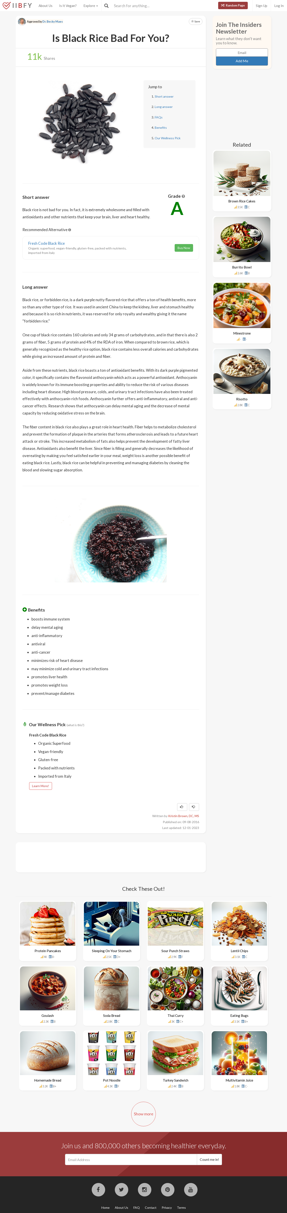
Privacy (167, 1207)
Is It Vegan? (68, 6)
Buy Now (184, 248)
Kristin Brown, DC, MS (183, 816)
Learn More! (40, 786)
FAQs (159, 117)
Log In (279, 6)
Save (195, 21)
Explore (90, 6)
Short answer (164, 96)
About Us (45, 6)
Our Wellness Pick (167, 138)
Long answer (164, 107)
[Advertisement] (104, 857)
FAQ (136, 1207)
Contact (151, 1207)
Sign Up (261, 6)
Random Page (233, 5)
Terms (181, 1207)
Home (105, 1207)
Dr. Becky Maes (52, 21)
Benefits (161, 127)
